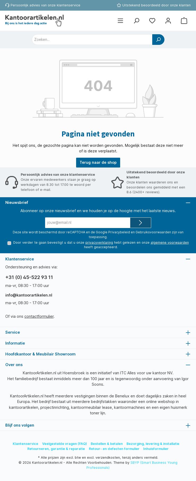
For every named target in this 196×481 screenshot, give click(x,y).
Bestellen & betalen (107, 444)
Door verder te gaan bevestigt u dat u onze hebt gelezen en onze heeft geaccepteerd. (101, 244)
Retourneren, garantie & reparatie (56, 449)
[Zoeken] (136, 20)
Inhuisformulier (156, 449)
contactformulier (39, 316)
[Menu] (120, 20)
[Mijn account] (168, 20)
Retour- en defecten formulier (114, 449)
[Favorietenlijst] (152, 20)
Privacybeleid (119, 232)
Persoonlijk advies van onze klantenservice (45, 5)
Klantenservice (25, 444)
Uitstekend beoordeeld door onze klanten (156, 5)
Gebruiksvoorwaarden (153, 232)
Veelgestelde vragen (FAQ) (64, 444)
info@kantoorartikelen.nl (28, 295)
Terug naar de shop (98, 162)
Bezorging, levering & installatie (153, 444)
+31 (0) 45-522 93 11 (29, 277)
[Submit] (140, 222)
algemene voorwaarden (169, 242)
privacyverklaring (99, 242)
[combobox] (92, 39)
